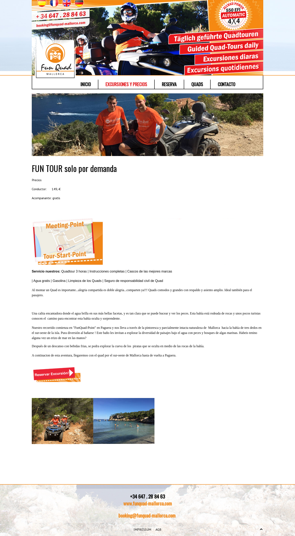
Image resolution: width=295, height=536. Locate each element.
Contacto (226, 84)
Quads (197, 84)
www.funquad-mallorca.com (147, 503)
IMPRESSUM (142, 529)
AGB (158, 529)
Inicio (85, 84)
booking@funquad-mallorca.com (147, 515)
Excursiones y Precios (126, 84)
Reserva (169, 84)
